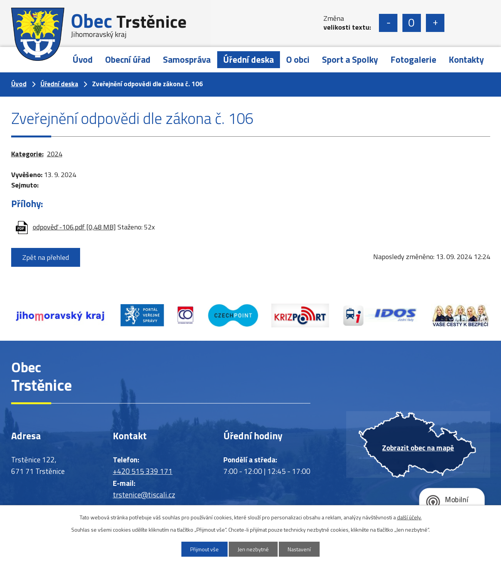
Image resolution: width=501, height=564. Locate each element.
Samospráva (187, 59)
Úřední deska (248, 59)
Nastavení (299, 549)
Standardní (411, 23)
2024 (54, 154)
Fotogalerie (413, 59)
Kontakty (466, 59)
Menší (388, 23)
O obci (298, 59)
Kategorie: (27, 154)
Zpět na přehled (45, 257)
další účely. (409, 517)
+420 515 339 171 (143, 471)
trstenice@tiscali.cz (144, 494)
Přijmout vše (204, 549)
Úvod (82, 59)
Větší (435, 23)
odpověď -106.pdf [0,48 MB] (74, 227)
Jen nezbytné (253, 549)
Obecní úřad (128, 59)
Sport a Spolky (350, 59)
